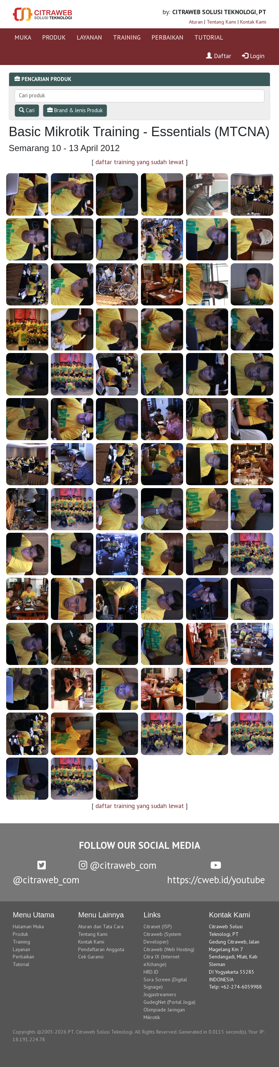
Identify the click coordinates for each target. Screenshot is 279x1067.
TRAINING (127, 37)
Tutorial (21, 964)
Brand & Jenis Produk (75, 110)
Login (253, 56)
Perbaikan (23, 956)
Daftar (218, 56)
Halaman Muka (28, 926)
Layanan (21, 949)
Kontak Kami (253, 22)
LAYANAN (89, 37)
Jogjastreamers (159, 994)
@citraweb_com (118, 865)
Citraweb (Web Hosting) (168, 949)
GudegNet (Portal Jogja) (169, 1002)
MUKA (23, 37)
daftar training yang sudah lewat (140, 162)
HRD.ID (150, 972)
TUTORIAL (208, 37)
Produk (20, 934)
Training (21, 941)
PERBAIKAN (167, 37)
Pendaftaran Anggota (101, 949)
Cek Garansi (91, 956)
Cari (27, 110)
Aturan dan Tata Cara (101, 926)
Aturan (196, 22)
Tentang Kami (221, 22)
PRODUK (54, 37)
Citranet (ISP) (157, 926)
